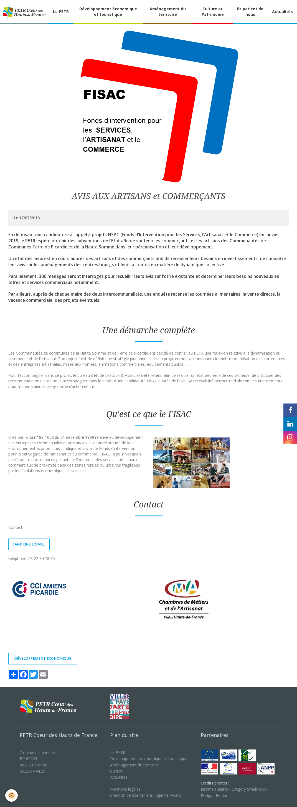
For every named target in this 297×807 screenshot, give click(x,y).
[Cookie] (12, 795)
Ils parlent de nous (250, 11)
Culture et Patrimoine (213, 11)
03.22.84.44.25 (32, 771)
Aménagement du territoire (167, 11)
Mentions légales (125, 789)
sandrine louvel (29, 544)
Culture (116, 771)
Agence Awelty (168, 795)
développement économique (42, 658)
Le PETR (61, 11)
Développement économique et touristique (108, 11)
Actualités (119, 777)
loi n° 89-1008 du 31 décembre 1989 (61, 437)
